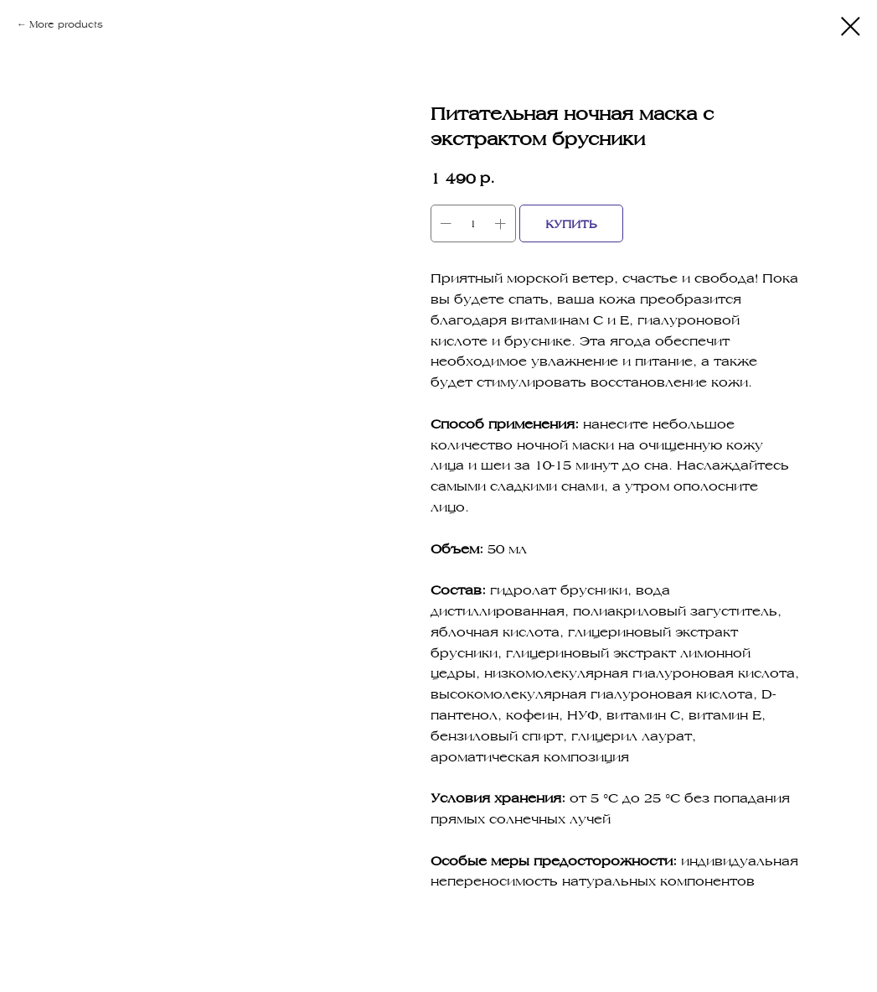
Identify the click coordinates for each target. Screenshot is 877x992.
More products (66, 24)
